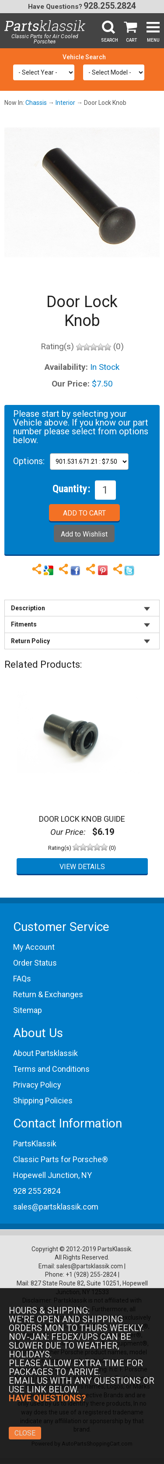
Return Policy (30, 640)
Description (28, 608)
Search (109, 40)
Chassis (36, 103)
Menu (153, 40)
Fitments (24, 624)
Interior (65, 103)
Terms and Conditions (51, 1069)
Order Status (35, 962)
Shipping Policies (43, 1100)
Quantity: (71, 488)
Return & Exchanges (48, 994)
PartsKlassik (34, 1143)
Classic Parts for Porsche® (60, 1159)
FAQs (22, 978)
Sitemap (27, 1010)
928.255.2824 (110, 6)
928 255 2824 (36, 1191)
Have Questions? (55, 7)
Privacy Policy (37, 1084)
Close (24, 1433)
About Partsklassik (45, 1053)
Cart (131, 40)
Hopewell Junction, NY (52, 1175)
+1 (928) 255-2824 (91, 1274)
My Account (34, 947)
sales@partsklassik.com (55, 1206)
